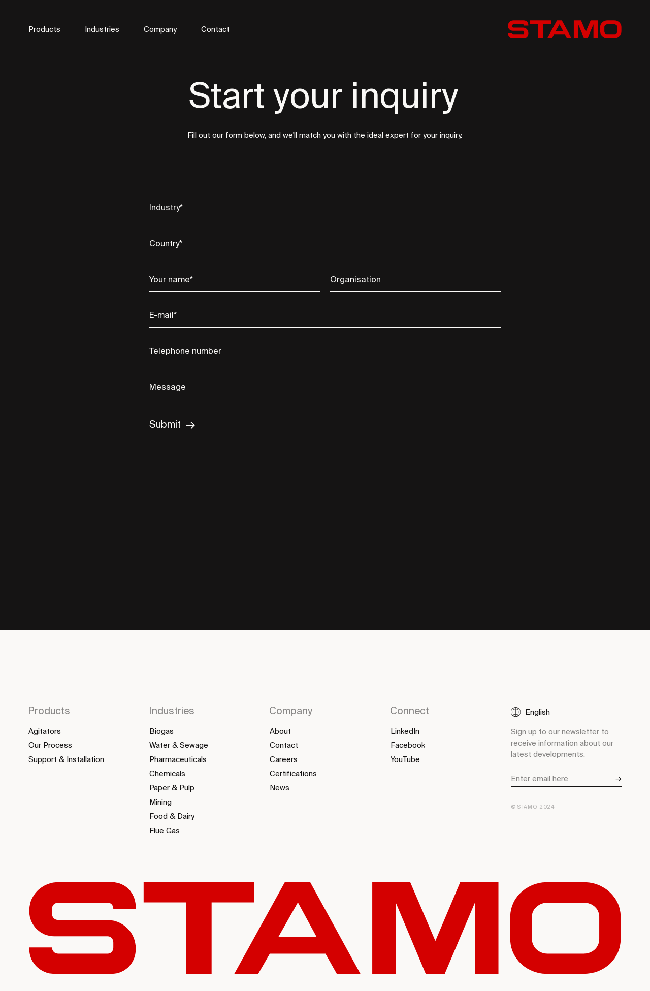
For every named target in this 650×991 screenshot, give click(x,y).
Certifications (293, 774)
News (279, 788)
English (537, 712)
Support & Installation (66, 759)
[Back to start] (565, 29)
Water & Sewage (178, 745)
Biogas (161, 731)
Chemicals (167, 774)
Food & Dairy (171, 816)
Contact (215, 29)
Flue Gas (164, 830)
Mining (160, 802)
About (280, 731)
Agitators (44, 731)
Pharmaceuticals (178, 759)
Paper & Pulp (171, 788)
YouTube (405, 759)
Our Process (50, 745)
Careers (284, 759)
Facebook (408, 745)
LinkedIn (405, 731)
